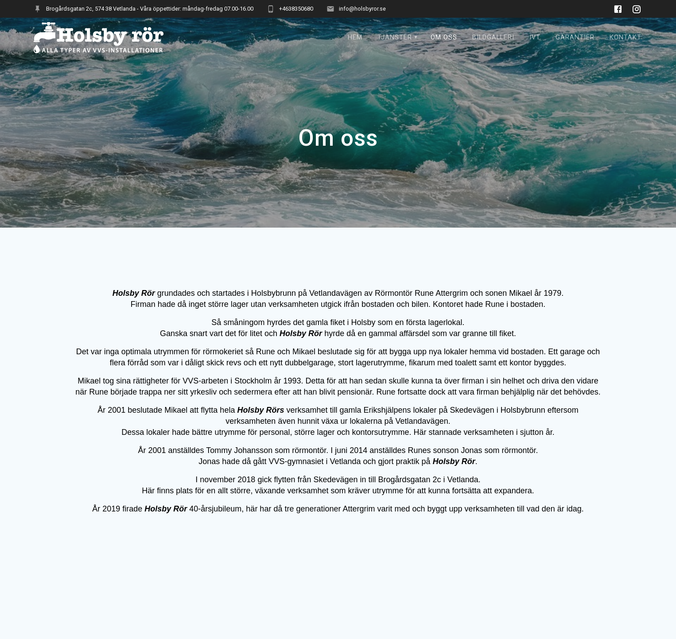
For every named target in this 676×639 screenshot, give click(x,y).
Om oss (444, 37)
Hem (355, 37)
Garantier (575, 37)
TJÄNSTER (394, 37)
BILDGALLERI (493, 37)
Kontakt (625, 37)
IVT (534, 37)
